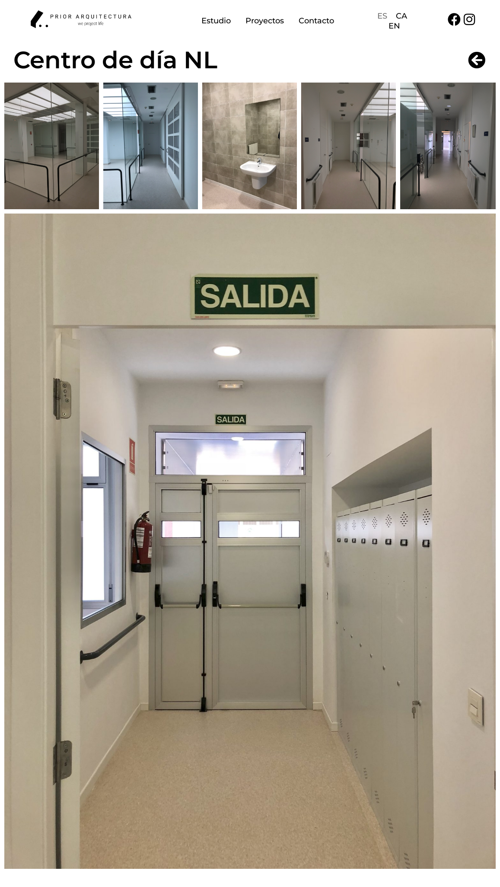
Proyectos (264, 21)
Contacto (316, 21)
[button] (51, 146)
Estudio (216, 21)
